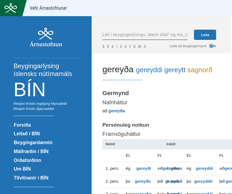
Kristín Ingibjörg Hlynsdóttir (46, 104)
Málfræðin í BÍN (31, 151)
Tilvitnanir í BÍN (31, 178)
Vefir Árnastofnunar (48, 8)
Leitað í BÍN (27, 133)
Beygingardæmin (33, 142)
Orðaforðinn (27, 160)
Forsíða (22, 125)
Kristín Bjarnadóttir (40, 109)
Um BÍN (22, 169)
